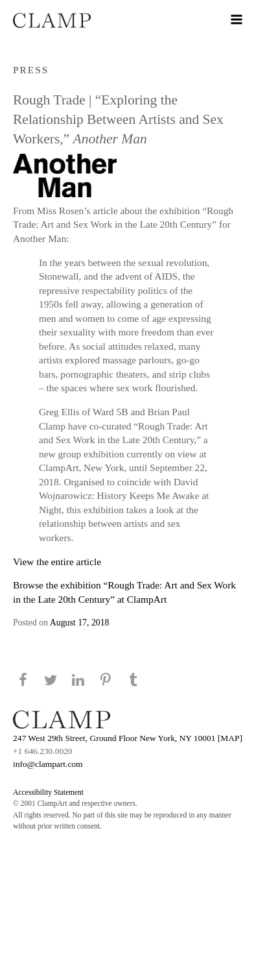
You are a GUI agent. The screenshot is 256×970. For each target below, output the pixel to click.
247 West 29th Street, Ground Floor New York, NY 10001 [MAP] (127, 738)
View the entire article (57, 561)
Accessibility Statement (48, 792)
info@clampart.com (48, 764)
